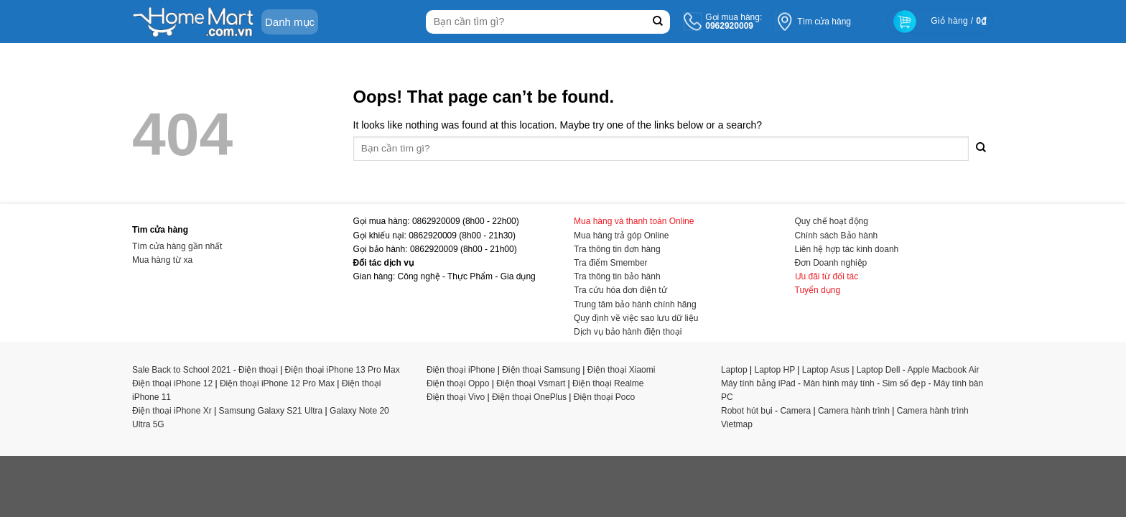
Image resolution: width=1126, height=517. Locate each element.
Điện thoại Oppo (458, 383)
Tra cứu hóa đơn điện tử (620, 290)
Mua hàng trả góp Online (621, 235)
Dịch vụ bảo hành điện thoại (627, 332)
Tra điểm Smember (611, 263)
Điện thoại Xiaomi (621, 370)
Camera (795, 411)
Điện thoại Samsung (541, 370)
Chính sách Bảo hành (836, 235)
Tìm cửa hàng (824, 22)
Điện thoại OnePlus (529, 397)
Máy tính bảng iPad (758, 383)
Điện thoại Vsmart (530, 383)
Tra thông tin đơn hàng (617, 249)
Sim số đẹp (904, 383)
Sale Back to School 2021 (181, 370)
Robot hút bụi (747, 411)
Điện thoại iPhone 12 (172, 383)
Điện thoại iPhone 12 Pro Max (277, 383)
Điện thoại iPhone (461, 370)
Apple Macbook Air (943, 370)
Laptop (734, 370)
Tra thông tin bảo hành (617, 276)
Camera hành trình (854, 411)
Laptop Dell (879, 370)
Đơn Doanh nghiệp (831, 263)
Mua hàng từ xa (162, 260)
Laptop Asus (826, 370)
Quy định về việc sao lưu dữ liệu (636, 318)
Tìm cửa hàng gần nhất (177, 246)
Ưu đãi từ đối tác (827, 276)
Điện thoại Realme (607, 383)
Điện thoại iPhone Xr (172, 411)
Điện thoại (258, 370)
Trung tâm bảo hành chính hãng (635, 304)
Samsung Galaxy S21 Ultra (271, 411)
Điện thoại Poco (604, 397)
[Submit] (657, 22)
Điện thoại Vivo (456, 397)
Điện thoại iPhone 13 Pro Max (342, 370)
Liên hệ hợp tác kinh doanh (847, 249)
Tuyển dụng (818, 290)
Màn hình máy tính (838, 383)
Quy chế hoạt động (831, 221)
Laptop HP (775, 370)
